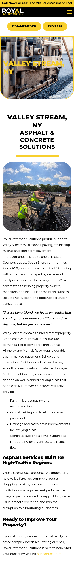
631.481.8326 (24, 26)
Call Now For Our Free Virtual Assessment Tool (37, 3)
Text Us (55, 26)
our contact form (49, 554)
